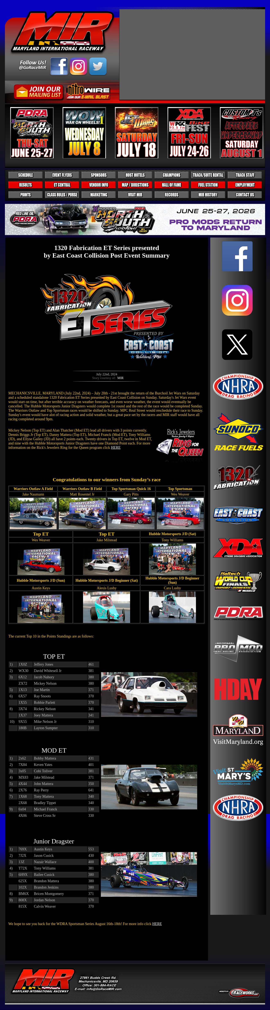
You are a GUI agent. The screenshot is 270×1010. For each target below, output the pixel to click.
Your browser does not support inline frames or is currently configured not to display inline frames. (238, 576)
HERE (115, 448)
